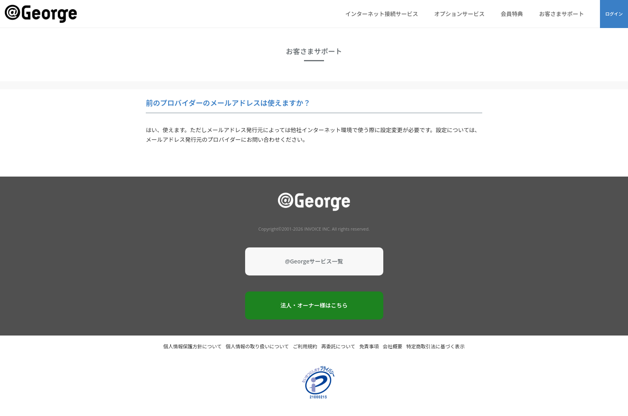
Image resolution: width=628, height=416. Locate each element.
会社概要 (393, 346)
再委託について (338, 346)
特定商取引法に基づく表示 (435, 346)
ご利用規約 (305, 346)
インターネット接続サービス (381, 14)
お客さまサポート (561, 14)
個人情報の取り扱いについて (257, 346)
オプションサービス (459, 14)
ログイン (614, 14)
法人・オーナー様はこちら (314, 305)
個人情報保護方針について (192, 346)
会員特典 (512, 14)
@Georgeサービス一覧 (314, 261)
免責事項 (369, 346)
